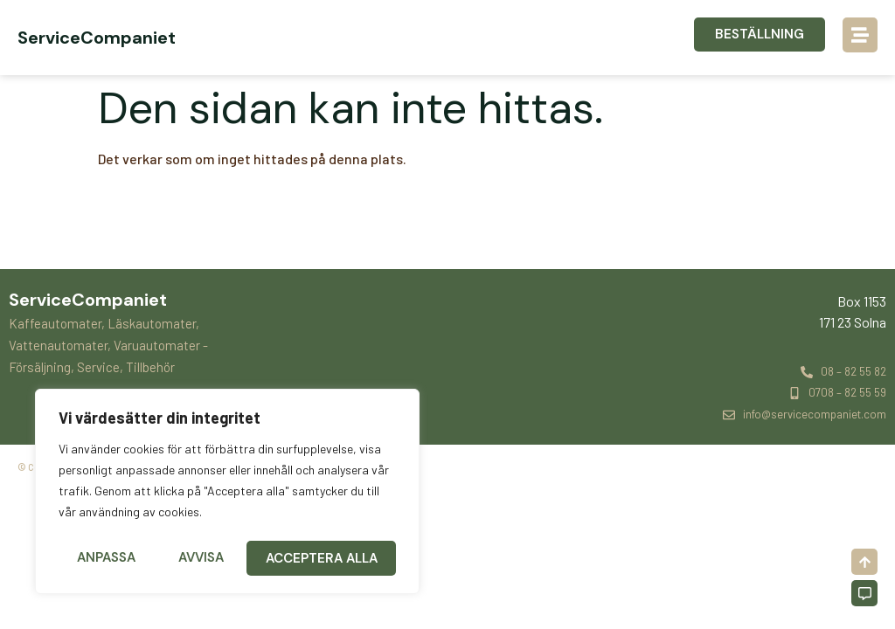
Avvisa (201, 558)
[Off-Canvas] (864, 593)
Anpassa (106, 558)
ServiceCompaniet (96, 37)
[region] (227, 493)
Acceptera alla (322, 558)
